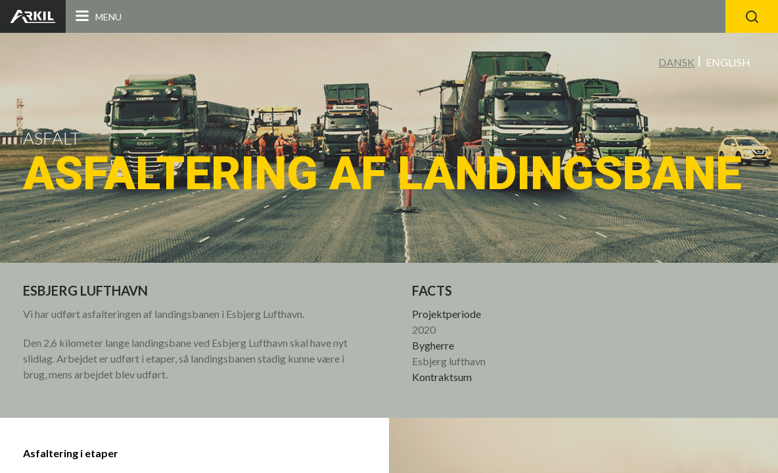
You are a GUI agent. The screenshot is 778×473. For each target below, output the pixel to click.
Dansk (676, 62)
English (728, 62)
